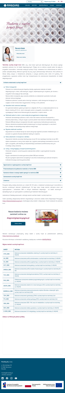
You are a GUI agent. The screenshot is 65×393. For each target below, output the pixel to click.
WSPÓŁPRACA (46, 239)
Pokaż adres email (20, 53)
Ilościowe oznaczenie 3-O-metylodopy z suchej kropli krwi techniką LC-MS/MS (36, 311)
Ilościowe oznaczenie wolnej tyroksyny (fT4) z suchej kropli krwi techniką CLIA (36, 299)
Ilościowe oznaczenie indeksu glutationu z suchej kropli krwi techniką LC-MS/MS (37, 308)
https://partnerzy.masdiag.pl (11, 236)
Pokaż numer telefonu (21, 57)
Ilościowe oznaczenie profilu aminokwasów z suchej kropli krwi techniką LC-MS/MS (37, 258)
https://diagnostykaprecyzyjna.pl (12, 201)
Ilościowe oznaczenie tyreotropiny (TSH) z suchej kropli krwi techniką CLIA (35, 295)
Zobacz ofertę (18, 223)
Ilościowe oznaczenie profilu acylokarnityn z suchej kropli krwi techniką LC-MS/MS (37, 262)
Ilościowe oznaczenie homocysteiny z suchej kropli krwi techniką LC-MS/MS (36, 265)
